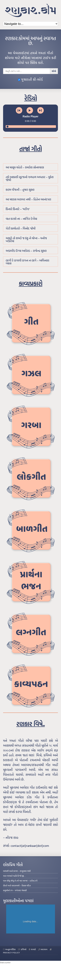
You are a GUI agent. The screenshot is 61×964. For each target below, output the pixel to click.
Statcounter (5, 962)
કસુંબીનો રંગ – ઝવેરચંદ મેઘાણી (15, 890)
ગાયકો (32, 949)
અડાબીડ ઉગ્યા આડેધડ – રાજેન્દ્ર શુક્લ (26, 251)
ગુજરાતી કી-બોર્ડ (30, 79)
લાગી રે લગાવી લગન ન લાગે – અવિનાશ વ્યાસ (27, 262)
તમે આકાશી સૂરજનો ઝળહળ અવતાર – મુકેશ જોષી (30, 178)
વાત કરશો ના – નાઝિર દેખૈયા (21, 219)
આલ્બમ (42, 949)
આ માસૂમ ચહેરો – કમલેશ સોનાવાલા (25, 167)
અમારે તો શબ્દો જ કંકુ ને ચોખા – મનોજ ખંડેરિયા (26, 239)
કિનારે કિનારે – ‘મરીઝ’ (18, 209)
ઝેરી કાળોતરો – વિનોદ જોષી (20, 228)
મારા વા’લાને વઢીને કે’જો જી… (14, 875)
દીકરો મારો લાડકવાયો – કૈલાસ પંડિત (17, 885)
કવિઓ (22, 949)
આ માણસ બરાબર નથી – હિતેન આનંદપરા (28, 199)
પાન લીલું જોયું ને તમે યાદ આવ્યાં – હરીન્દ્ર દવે (20, 880)
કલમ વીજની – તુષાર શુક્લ (20, 189)
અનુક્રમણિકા (9, 949)
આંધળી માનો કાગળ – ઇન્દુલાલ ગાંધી (17, 870)
